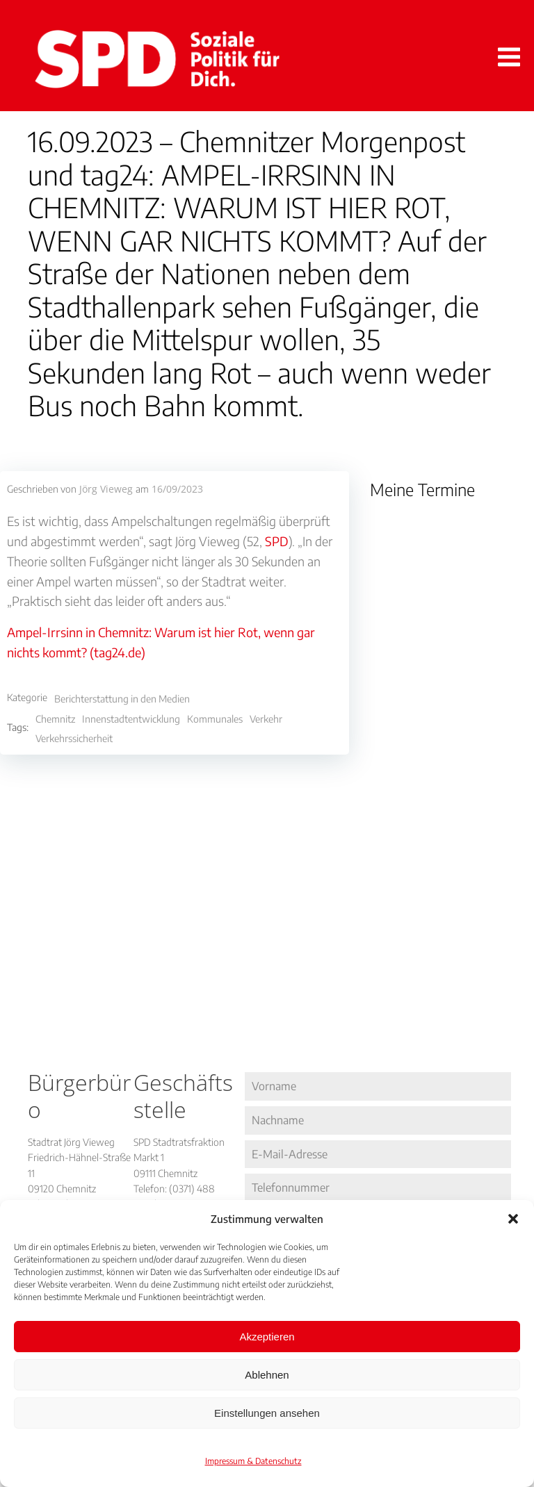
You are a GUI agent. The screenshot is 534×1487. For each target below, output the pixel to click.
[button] (513, 1219)
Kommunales (215, 719)
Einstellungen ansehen (267, 1413)
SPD (277, 541)
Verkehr (266, 719)
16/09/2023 (177, 488)
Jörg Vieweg (106, 488)
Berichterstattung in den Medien (122, 699)
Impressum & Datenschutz (253, 1461)
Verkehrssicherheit (74, 738)
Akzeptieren (266, 1336)
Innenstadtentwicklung (131, 719)
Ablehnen (267, 1375)
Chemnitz (55, 719)
